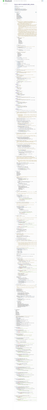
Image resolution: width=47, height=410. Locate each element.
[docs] (35, 12)
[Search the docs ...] (8, 3)
